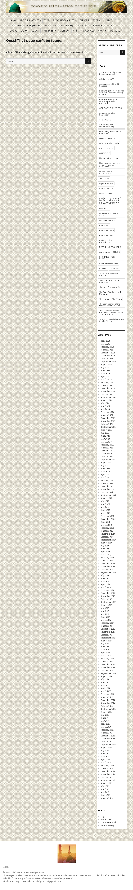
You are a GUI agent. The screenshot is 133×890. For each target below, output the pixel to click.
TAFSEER (84, 20)
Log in (104, 816)
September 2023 (108, 427)
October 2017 (106, 599)
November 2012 (108, 774)
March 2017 (106, 620)
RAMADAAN (82, 25)
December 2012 (108, 771)
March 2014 (106, 727)
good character (106, 148)
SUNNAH (103, 268)
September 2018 (108, 572)
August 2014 (106, 712)
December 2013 (108, 736)
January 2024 (107, 415)
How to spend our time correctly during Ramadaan (109, 165)
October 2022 (107, 457)
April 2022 (105, 474)
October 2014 (107, 706)
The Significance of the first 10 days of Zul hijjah (109, 305)
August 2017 (106, 605)
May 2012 (105, 792)
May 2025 (105, 373)
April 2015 (105, 688)
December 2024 (108, 388)
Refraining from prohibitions (106, 241)
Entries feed (106, 819)
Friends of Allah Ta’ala (109, 143)
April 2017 (105, 617)
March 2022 (106, 477)
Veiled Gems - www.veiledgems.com (27, 872)
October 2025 (107, 359)
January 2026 (107, 350)
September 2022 (108, 460)
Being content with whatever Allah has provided (108, 101)
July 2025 (105, 367)
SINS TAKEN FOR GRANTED (107, 258)
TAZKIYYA (114, 268)
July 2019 (105, 546)
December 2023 (108, 418)
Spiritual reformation (108, 264)
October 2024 (107, 394)
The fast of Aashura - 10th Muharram (110, 293)
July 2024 (105, 403)
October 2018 (107, 569)
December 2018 (108, 563)
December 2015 (108, 664)
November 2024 (108, 391)
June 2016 (105, 647)
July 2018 (105, 575)
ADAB (102, 79)
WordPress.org (107, 825)
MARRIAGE (104, 209)
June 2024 (105, 406)
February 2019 (107, 557)
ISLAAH (35, 31)
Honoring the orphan (108, 158)
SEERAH (97, 20)
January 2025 (107, 385)
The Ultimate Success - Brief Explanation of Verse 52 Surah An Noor (111, 312)
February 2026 (107, 347)
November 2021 (108, 489)
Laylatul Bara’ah (106, 183)
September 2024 (108, 397)
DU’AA (24, 31)
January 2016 (107, 661)
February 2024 (107, 412)
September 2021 (108, 495)
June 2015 (105, 682)
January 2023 (107, 448)
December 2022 (108, 451)
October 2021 (107, 492)
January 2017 (106, 626)
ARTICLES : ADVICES (30, 20)
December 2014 (108, 700)
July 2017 (105, 608)
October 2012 (107, 777)
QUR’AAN (65, 31)
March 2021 (106, 513)
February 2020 (107, 528)
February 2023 (107, 445)
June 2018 (105, 578)
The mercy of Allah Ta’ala (110, 299)
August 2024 (106, 400)
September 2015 (108, 673)
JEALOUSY (104, 178)
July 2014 (105, 715)
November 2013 (108, 739)
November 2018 (108, 566)
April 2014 (105, 724)
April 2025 (105, 376)
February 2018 (107, 590)
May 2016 (105, 650)
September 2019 (108, 540)
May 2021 (105, 507)
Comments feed (108, 822)
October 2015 (107, 670)
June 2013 (105, 753)
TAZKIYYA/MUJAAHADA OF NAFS (110, 274)
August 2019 (106, 543)
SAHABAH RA (49, 31)
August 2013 (106, 747)
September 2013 (108, 745)
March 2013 (106, 762)
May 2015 (105, 685)
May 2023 (105, 439)
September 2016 (108, 638)
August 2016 (106, 641)
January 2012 (107, 798)
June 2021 (105, 504)
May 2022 (105, 471)
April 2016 (105, 652)
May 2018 (105, 581)
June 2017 (105, 611)
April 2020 (105, 522)
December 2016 (108, 629)
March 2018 (106, 587)
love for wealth (106, 188)
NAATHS (102, 31)
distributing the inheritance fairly (106, 126)
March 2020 (106, 525)
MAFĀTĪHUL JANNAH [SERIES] (25, 25)
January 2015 (107, 697)
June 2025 (105, 370)
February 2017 (107, 623)
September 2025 (108, 362)
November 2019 (108, 534)
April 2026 (105, 341)
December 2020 (108, 519)
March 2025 (106, 379)
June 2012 (105, 789)
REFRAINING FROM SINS (110, 247)
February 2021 (107, 516)
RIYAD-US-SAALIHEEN (64, 20)
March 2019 (106, 555)
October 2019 (107, 537)
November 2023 (108, 421)
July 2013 (105, 750)
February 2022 (107, 480)
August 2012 (106, 783)
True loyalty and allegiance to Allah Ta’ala (111, 320)
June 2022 (105, 468)
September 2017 (108, 602)
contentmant (105, 120)
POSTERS (115, 31)
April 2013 (105, 759)
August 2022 (106, 462)
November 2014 (108, 703)
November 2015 (108, 667)
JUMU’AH (97, 25)
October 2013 (107, 742)
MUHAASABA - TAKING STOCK (109, 214)
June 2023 (105, 436)
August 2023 (106, 430)
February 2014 (107, 730)
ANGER (111, 79)
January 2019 (107, 560)
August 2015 (106, 676)
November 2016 (108, 632)
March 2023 (106, 442)
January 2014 (107, 733)
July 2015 (105, 679)
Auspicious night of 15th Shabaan (109, 85)
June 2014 (105, 718)
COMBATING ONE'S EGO (110, 108)
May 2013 (105, 756)
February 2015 (107, 694)
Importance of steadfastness (105, 173)
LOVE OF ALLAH (106, 193)
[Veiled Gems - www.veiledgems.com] (55, 878)
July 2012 (105, 786)
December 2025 (108, 353)
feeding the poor (107, 138)
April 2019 (105, 552)
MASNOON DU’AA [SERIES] (59, 25)
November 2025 (108, 356)
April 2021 (105, 510)
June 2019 (105, 549)
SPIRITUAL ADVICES (83, 31)
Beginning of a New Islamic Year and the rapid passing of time (111, 93)
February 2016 (107, 658)
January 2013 (107, 768)
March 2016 (106, 655)
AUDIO (109, 25)
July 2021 (105, 501)
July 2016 (105, 644)
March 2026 (106, 344)
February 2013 (107, 765)
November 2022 (108, 454)
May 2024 (105, 409)
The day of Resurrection (110, 287)
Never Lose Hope (107, 220)
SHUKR (116, 252)
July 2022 (105, 465)
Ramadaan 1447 (106, 235)
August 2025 (106, 364)
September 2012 (108, 780)
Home (13, 20)
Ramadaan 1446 (106, 230)
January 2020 (107, 531)
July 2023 (105, 433)
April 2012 (105, 795)
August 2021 (106, 498)
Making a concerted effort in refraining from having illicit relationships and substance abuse (111, 201)
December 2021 (108, 486)
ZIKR (46, 20)
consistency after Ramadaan (107, 114)
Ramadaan (104, 225)
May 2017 (105, 614)
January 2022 (107, 483)
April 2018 (105, 584)
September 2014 (108, 709)
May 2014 (105, 721)
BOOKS (13, 31)
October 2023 (107, 424)
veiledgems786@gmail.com (47, 881)
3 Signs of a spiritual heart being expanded (110, 73)
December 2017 (108, 593)
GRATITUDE (104, 153)
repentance (104, 252)
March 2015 (106, 691)
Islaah (5, 867)
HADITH (109, 20)
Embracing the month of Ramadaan (110, 132)
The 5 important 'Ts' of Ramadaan (109, 281)
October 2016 (107, 635)
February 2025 (107, 382)
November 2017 (108, 596)
